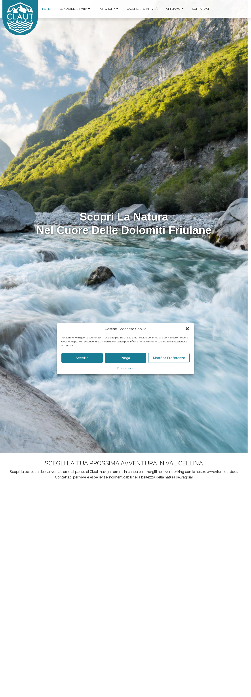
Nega (125, 358)
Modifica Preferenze (169, 358)
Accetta (82, 358)
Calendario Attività (142, 8)
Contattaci (200, 8)
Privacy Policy (125, 367)
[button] (187, 328)
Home (46, 8)
